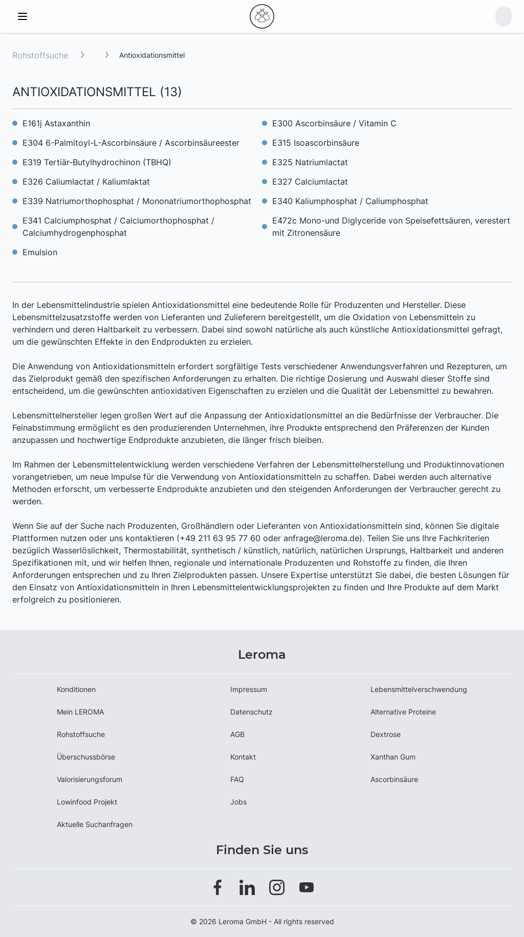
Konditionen (76, 689)
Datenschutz (251, 711)
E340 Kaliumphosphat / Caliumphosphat (350, 201)
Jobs (238, 801)
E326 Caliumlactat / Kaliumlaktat (86, 181)
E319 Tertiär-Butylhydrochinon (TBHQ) (97, 162)
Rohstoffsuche (40, 55)
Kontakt (243, 756)
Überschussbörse (86, 756)
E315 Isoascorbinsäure (315, 143)
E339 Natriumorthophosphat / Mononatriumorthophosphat (137, 201)
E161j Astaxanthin (56, 123)
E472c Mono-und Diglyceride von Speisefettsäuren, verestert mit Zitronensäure (391, 226)
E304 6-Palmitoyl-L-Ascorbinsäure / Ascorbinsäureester (131, 143)
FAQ (237, 779)
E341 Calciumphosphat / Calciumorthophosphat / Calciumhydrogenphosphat (118, 226)
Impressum (248, 689)
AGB (237, 734)
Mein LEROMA (80, 711)
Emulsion (40, 252)
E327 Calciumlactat (310, 181)
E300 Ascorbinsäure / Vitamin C (334, 123)
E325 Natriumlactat (310, 162)
